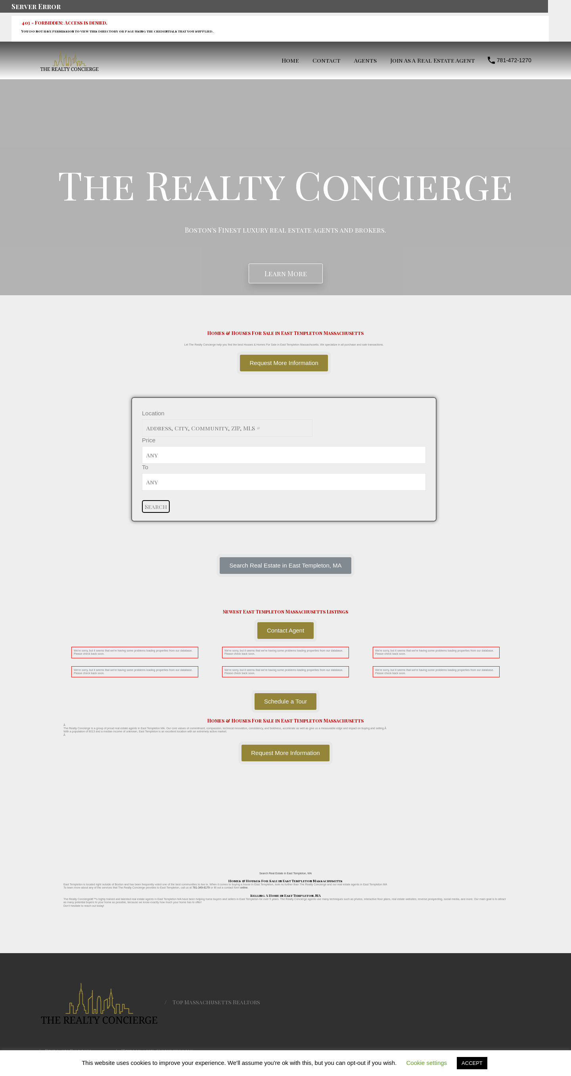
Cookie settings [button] (426, 1062)
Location (153, 413)
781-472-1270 (514, 60)
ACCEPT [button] (472, 1063)
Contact (326, 60)
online (244, 887)
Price (148, 440)
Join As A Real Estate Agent (432, 60)
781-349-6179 (201, 887)
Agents (365, 60)
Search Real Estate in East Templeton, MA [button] (285, 873)
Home (290, 60)
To (145, 467)
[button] (285, 565)
